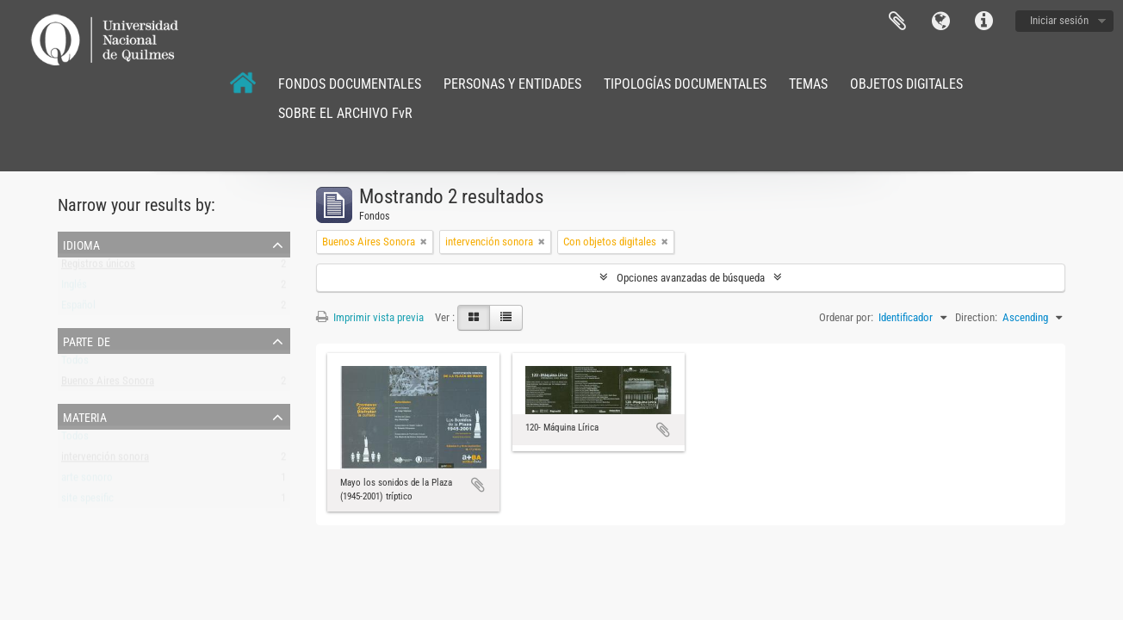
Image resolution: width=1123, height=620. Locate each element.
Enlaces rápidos (983, 21)
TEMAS (808, 84)
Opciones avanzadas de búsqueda (691, 277)
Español (78, 308)
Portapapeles (897, 21)
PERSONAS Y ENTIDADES (512, 84)
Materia (85, 416)
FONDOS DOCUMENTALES (349, 84)
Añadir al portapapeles (478, 484)
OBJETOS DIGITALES (906, 84)
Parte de (86, 340)
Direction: (976, 317)
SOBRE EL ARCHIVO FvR (345, 113)
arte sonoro (87, 480)
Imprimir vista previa (370, 317)
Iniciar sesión (1059, 20)
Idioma (940, 21)
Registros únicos (98, 267)
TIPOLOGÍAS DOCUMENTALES (685, 84)
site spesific (87, 501)
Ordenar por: (846, 317)
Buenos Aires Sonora (107, 384)
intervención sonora (105, 460)
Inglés (74, 288)
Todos (75, 363)
